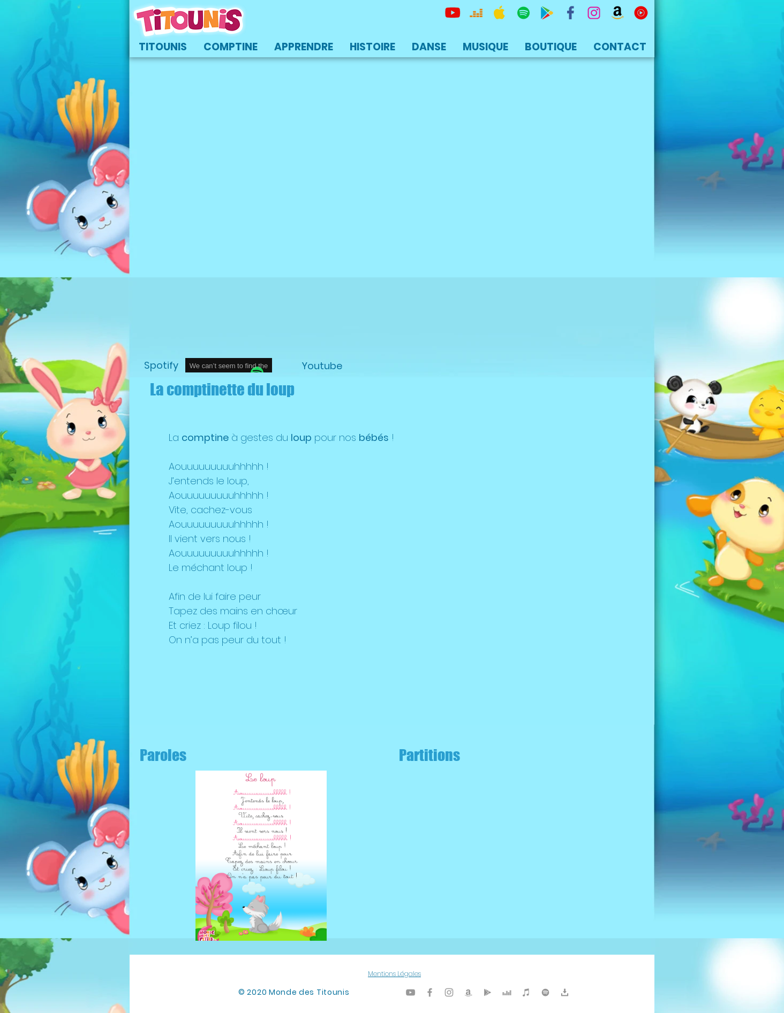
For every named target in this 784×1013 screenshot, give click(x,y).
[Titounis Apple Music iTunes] (499, 12)
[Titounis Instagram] (593, 12)
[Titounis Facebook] (429, 992)
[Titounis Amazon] (617, 12)
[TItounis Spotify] (523, 12)
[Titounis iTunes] (526, 992)
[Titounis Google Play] (546, 12)
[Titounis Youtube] (452, 12)
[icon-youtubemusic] (641, 12)
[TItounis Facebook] (570, 12)
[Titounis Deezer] (476, 12)
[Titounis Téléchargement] (564, 992)
